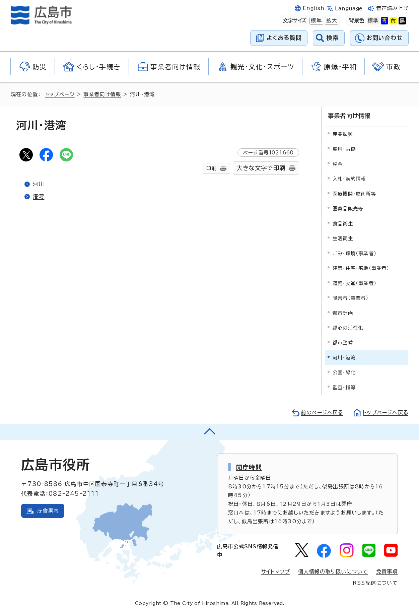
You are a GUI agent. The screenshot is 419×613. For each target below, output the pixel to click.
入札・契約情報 (349, 178)
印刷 (211, 168)
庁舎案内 (48, 510)
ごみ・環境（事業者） (354, 252)
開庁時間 (249, 466)
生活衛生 (343, 237)
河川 (38, 184)
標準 (315, 21)
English (313, 8)
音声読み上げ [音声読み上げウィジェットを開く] (392, 8)
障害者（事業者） (351, 297)
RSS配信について (375, 582)
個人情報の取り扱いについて (333, 570)
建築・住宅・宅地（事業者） (361, 267)
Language (349, 8)
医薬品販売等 (348, 207)
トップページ (60, 94)
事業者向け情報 (103, 94)
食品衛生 (343, 222)
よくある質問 (284, 38)
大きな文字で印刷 (260, 168)
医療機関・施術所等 (354, 193)
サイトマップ (275, 570)
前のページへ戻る (320, 411)
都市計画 (343, 312)
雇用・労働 (344, 148)
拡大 (331, 21)
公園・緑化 (344, 371)
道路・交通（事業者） (354, 282)
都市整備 (343, 342)
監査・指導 (344, 386)
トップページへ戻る (384, 411)
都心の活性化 (348, 327)
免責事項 (387, 570)
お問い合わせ (384, 38)
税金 (338, 163)
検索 (333, 38)
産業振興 (343, 133)
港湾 (38, 196)
